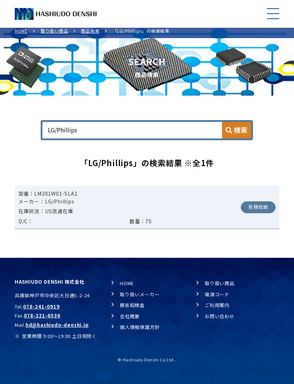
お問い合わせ (220, 316)
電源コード (217, 294)
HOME (21, 35)
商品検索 (90, 35)
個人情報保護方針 (139, 327)
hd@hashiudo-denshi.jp (57, 324)
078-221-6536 (42, 315)
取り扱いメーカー (139, 294)
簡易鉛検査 (132, 305)
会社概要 (130, 316)
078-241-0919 (41, 306)
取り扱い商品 (54, 35)
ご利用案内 (217, 305)
